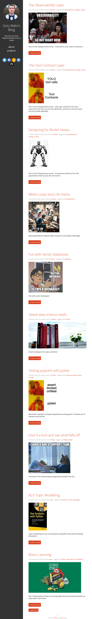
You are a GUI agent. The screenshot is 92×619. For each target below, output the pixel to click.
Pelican (56, 618)
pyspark (73, 375)
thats (64, 559)
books (68, 319)
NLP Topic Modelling (44, 495)
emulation (79, 559)
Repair (70, 440)
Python (52, 10)
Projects (11, 50)
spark (68, 375)
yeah (50, 559)
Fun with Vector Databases (48, 254)
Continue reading (34, 53)
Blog (52, 440)
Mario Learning (40, 554)
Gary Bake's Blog (11, 27)
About (11, 46)
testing (31, 377)
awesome (69, 559)
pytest (79, 375)
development (69, 10)
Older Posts (33, 610)
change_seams (80, 10)
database (68, 259)
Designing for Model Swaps (49, 129)
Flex (62, 618)
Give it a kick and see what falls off (54, 435)
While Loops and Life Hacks (49, 194)
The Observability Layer (46, 5)
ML (52, 500)
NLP (64, 500)
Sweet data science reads (48, 314)
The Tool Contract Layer (47, 65)
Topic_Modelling (74, 500)
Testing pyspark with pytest (49, 370)
